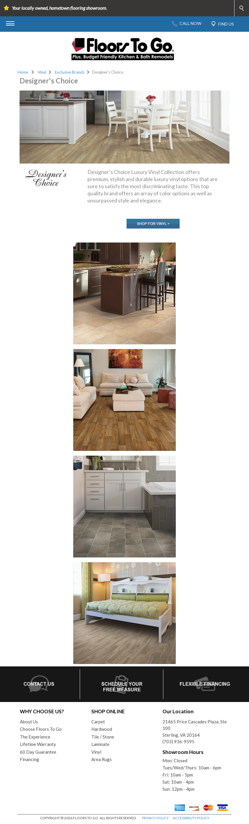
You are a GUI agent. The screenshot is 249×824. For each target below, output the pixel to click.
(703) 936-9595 (178, 741)
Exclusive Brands (69, 72)
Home (22, 72)
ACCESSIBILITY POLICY (191, 818)
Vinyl (42, 72)
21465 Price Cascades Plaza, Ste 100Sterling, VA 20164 (194, 728)
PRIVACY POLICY (155, 818)
